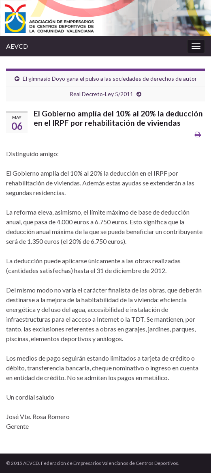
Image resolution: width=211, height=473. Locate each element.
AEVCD (17, 46)
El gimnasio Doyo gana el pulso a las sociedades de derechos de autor (110, 78)
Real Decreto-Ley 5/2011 (101, 93)
